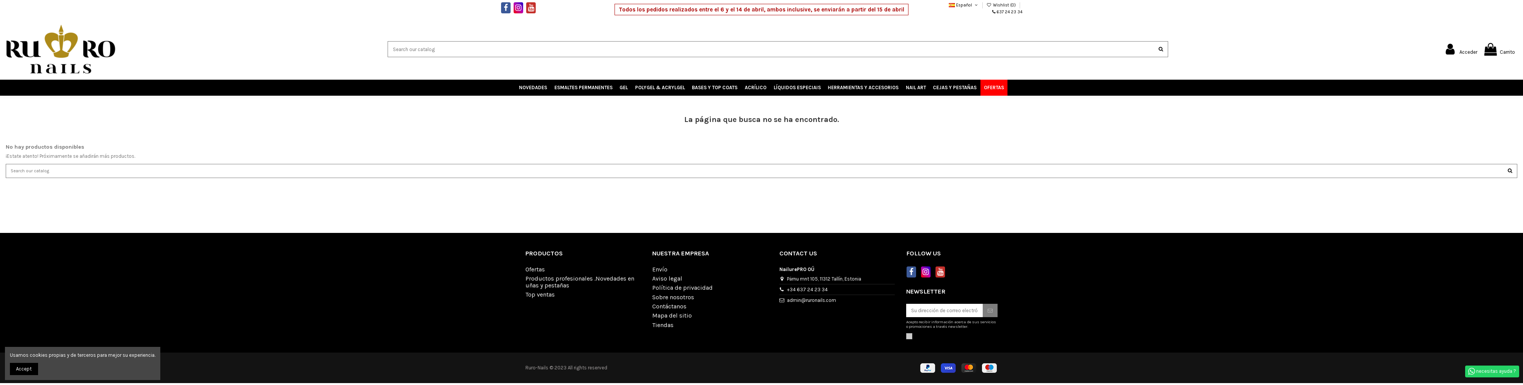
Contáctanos (669, 308)
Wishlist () (1002, 5)
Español (964, 5)
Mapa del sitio (672, 317)
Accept (24, 369)
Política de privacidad (682, 289)
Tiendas (663, 326)
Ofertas (535, 271)
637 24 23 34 (1009, 12)
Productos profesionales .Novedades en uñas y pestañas (579, 283)
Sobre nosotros (673, 298)
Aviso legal (667, 280)
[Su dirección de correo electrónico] (944, 312)
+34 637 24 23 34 (807, 291)
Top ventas (540, 296)
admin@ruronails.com (811, 302)
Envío (659, 271)
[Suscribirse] (990, 312)
